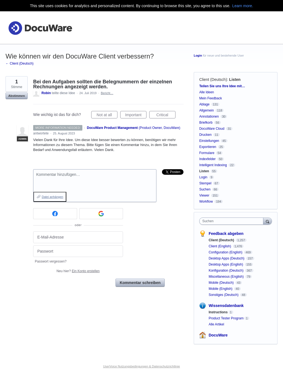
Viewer (204, 195)
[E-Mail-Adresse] (78, 237)
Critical (165, 116)
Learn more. (242, 6)
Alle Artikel (216, 324)
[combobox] (232, 221)
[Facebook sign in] (55, 213)
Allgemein (206, 110)
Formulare (206, 153)
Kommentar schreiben (140, 282)
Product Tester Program (226, 318)
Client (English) (220, 246)
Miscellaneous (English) (227, 277)
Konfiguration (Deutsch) (226, 270)
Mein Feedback (210, 98)
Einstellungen (209, 141)
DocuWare (218, 335)
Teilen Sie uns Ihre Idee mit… (222, 86)
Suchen (205, 189)
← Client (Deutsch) (19, 63)
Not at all (107, 116)
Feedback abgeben (226, 233)
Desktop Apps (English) (226, 264)
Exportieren (207, 147)
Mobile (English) (221, 289)
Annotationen (209, 116)
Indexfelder (207, 159)
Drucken (205, 135)
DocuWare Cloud (211, 129)
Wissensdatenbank (226, 305)
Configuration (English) (226, 252)
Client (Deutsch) (213, 79)
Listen (234, 79)
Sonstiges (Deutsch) (224, 295)
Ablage (204, 104)
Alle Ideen (206, 92)
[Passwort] (78, 251)
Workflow (206, 201)
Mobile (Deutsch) (222, 283)
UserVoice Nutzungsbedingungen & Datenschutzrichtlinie (141, 366)
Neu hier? (77, 271)
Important (135, 116)
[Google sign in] (101, 213)
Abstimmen (16, 95)
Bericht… (107, 93)
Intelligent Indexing (213, 165)
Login (198, 55)
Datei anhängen (52, 196)
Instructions (218, 312)
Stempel (205, 183)
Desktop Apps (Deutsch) (227, 258)
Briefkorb (206, 122)
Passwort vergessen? (51, 261)
